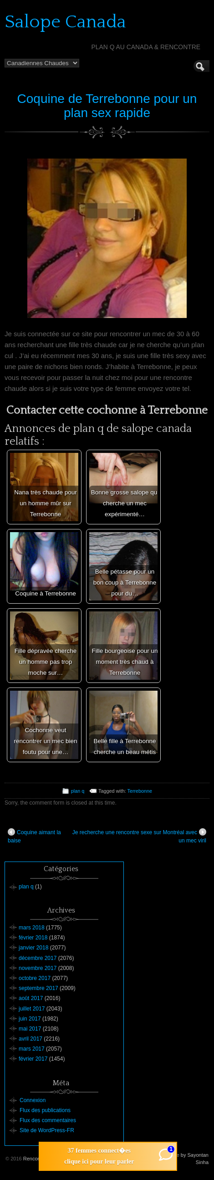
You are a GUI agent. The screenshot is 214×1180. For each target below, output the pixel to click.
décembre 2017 (37, 958)
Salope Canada (65, 22)
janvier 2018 (33, 947)
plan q (77, 791)
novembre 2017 (37, 968)
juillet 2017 (32, 1009)
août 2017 (31, 998)
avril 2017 (30, 1039)
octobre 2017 (35, 978)
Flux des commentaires (48, 1120)
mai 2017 (30, 1029)
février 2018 (33, 937)
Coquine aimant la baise (34, 836)
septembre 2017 (38, 988)
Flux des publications (45, 1110)
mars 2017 (32, 1049)
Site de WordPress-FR (47, 1130)
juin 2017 (30, 1019)
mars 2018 (32, 927)
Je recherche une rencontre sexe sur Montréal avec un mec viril (139, 836)
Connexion (33, 1100)
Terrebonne (140, 791)
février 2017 (33, 1059)
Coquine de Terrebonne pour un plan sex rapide (107, 106)
